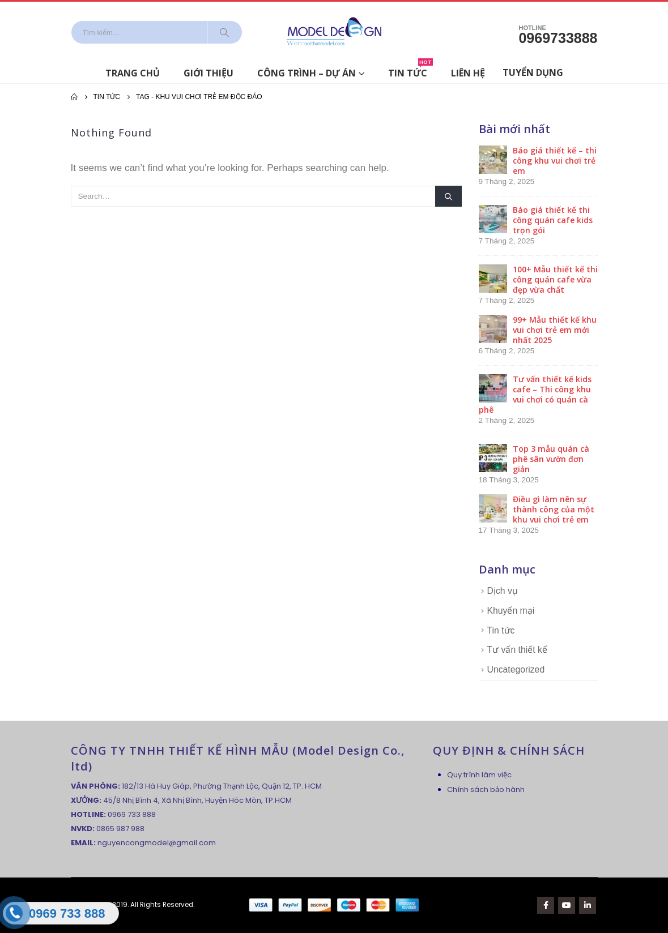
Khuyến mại (511, 610)
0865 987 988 (120, 828)
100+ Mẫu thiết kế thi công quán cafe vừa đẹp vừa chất (555, 279)
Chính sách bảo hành (486, 789)
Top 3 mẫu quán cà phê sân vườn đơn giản (551, 458)
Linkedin (587, 905)
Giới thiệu (208, 73)
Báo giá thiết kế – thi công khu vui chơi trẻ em (555, 160)
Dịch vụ (502, 591)
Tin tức (410, 71)
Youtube (566, 905)
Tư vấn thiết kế (517, 649)
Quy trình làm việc (479, 774)
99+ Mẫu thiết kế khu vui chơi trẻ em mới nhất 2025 (555, 329)
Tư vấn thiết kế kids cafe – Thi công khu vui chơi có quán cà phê (535, 394)
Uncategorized (516, 669)
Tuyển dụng (533, 72)
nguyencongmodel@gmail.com (156, 842)
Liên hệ (468, 73)
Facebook (545, 905)
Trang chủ (132, 73)
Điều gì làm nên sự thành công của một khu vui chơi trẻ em (553, 509)
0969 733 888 (132, 814)
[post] (493, 158)
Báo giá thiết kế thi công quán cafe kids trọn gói (553, 220)
